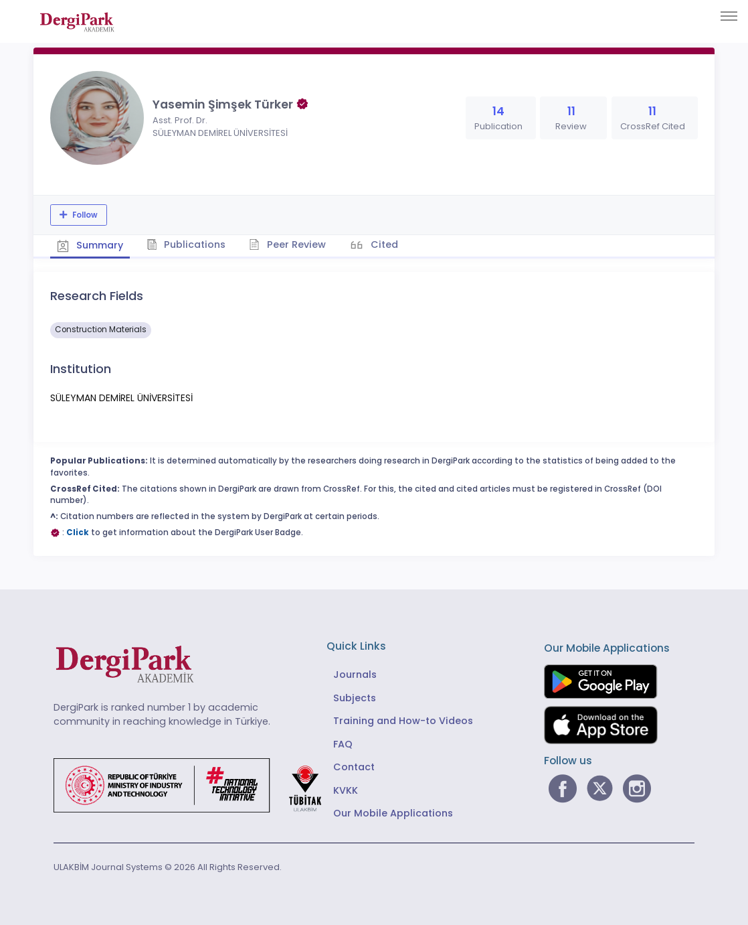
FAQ (343, 744)
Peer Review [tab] (287, 244)
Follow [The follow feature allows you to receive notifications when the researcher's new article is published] (84, 215)
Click (77, 532)
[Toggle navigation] (729, 16)
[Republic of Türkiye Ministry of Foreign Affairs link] (196, 784)
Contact (354, 767)
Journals (355, 674)
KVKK (345, 790)
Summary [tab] (90, 245)
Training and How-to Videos (403, 720)
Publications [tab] (186, 244)
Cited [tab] (383, 244)
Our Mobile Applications (393, 813)
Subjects (354, 698)
